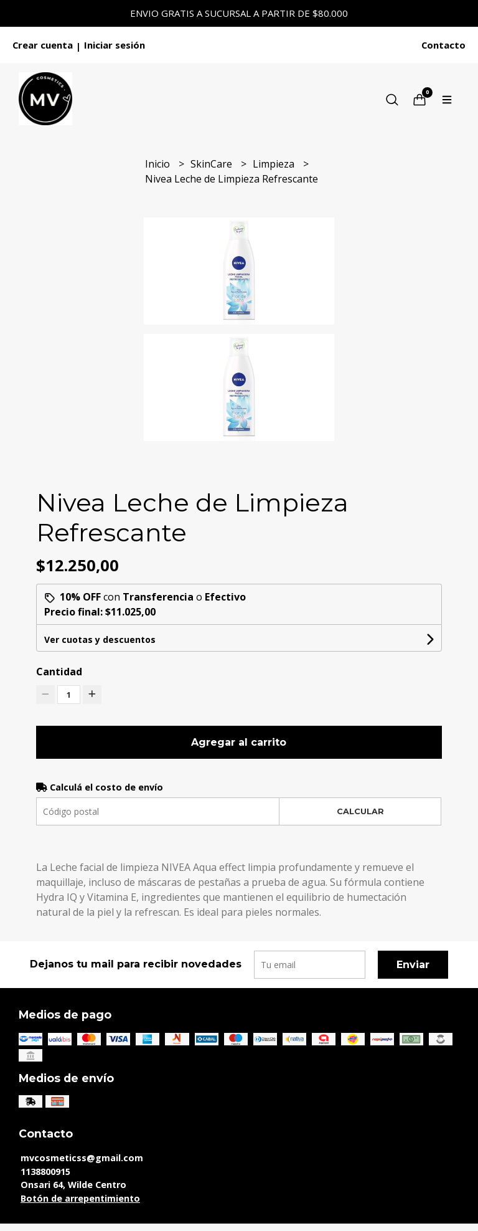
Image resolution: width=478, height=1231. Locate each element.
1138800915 (45, 1171)
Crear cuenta (42, 45)
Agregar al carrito (238, 742)
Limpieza (275, 164)
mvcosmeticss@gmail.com (82, 1158)
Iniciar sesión (114, 45)
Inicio (158, 164)
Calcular (360, 811)
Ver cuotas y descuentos (100, 639)
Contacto (443, 45)
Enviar (412, 965)
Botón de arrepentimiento (80, 1198)
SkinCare (212, 164)
